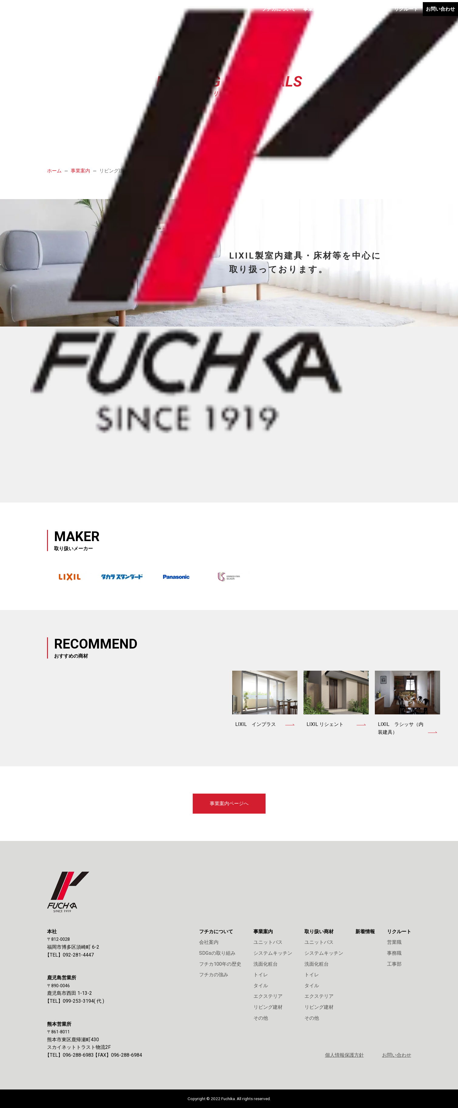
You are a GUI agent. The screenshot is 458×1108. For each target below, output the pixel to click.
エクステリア (268, 996)
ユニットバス (268, 942)
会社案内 (209, 942)
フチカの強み (213, 975)
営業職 (394, 942)
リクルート (375, 15)
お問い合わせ (410, 14)
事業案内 (272, 15)
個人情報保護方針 (344, 1055)
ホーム (54, 171)
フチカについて (235, 15)
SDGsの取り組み (217, 953)
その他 (260, 1018)
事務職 (394, 953)
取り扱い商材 (307, 15)
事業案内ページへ (229, 803)
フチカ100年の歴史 (220, 964)
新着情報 (342, 15)
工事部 (394, 964)
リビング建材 (268, 1007)
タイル (260, 985)
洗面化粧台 (265, 964)
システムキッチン (272, 953)
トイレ (260, 975)
